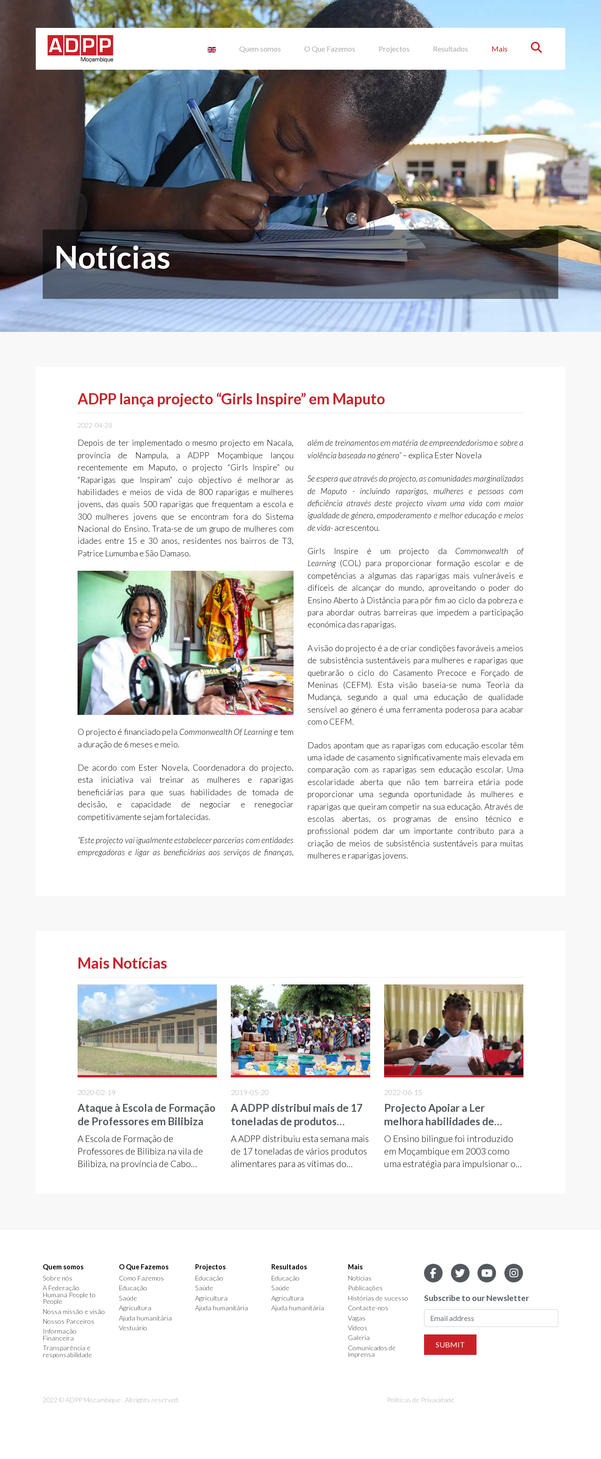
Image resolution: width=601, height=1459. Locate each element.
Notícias (360, 1278)
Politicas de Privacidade (420, 1400)
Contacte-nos (368, 1308)
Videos (357, 1328)
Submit (450, 1344)
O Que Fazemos (329, 48)
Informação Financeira (60, 1334)
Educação (133, 1288)
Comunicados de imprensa (372, 1351)
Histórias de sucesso (378, 1298)
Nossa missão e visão (74, 1311)
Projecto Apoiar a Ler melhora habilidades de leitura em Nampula (439, 1121)
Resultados (450, 48)
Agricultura (135, 1308)
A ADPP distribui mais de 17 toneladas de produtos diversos (297, 1121)
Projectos (394, 48)
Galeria (359, 1337)
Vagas (357, 1318)
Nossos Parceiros (68, 1321)
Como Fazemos (141, 1278)
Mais (499, 48)
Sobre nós (57, 1278)
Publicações (365, 1288)
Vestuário (133, 1328)
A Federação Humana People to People (69, 1295)
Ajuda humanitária (145, 1318)
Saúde (128, 1298)
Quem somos (260, 48)
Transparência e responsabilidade (67, 1351)
